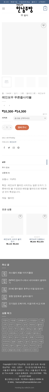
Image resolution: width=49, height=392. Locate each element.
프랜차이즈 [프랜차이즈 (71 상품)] (27, 350)
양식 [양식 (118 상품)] (10, 337)
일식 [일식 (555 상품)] (27, 341)
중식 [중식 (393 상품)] (25, 346)
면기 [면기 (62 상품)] (4, 329)
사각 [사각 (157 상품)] (4, 333)
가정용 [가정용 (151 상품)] (12, 320)
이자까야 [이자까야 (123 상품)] (39, 337)
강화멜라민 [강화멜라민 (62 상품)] (22, 320)
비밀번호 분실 (24, 2)
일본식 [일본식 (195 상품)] (20, 341)
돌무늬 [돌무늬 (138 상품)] (18, 325)
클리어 (45, 114)
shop (8, 93)
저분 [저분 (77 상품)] (41, 341)
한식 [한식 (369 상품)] (36, 350)
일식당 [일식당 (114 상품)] (34, 341)
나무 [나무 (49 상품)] (4, 325)
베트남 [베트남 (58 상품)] (29, 329)
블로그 (34, 2)
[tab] (24, 162)
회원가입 (14, 2)
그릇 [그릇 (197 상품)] (42, 320)
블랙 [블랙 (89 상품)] (40, 329)
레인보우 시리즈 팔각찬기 (12, 240)
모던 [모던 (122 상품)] (10, 329)
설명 (3, 162)
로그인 (6, 2)
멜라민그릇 (31, 93)
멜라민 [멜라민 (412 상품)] (40, 325)
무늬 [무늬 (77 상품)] (16, 329)
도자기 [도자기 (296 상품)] (11, 325)
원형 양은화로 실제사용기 (21, 296)
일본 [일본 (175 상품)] (13, 341)
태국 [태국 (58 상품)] (4, 350)
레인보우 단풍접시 (37, 239)
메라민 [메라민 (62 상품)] (32, 325)
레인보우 (41, 93)
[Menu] (3, 8)
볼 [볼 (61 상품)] (35, 329)
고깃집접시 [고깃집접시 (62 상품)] (33, 320)
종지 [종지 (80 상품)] (12, 346)
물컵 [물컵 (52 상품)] (22, 329)
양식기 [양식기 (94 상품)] (17, 337)
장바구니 (22, 127)
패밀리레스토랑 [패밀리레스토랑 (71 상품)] (15, 350)
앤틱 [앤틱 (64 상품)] (4, 337)
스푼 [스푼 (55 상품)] (21, 333)
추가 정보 (5, 167)
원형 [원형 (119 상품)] (31, 337)
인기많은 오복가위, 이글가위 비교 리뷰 (27, 303)
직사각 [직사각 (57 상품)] (32, 346)
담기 (16, 93)
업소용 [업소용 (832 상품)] (24, 337)
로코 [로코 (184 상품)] (25, 325)
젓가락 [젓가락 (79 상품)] (5, 346)
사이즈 (4, 118)
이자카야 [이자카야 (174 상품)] (6, 341)
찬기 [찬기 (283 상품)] (39, 346)
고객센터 (42, 2)
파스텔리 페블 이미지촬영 (21, 273)
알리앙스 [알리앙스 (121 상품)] (36, 333)
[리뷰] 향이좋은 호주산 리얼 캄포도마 (26, 289)
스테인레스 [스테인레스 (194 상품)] (13, 333)
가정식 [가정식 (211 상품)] (5, 320)
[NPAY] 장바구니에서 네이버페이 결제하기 (27, 281)
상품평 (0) (6, 173)
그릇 (22, 93)
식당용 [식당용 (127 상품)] (28, 333)
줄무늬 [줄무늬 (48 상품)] (18, 346)
